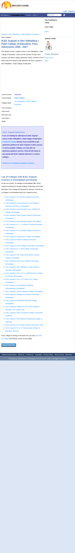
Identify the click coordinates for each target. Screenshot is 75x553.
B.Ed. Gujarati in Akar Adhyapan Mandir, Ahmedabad (23, 221)
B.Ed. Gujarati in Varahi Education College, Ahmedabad (24, 291)
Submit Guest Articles (9, 354)
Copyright (38, 354)
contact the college (9, 142)
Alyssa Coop (49, 57)
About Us (21, 354)
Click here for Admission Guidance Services (18, 163)
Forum (28, 15)
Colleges (4, 34)
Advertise (68, 354)
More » (35, 15)
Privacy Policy (48, 354)
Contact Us (30, 354)
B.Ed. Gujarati (19, 98)
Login (65, 11)
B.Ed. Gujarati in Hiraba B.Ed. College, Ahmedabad (22, 236)
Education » (5, 15)
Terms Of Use (59, 354)
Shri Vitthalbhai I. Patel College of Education (24, 34)
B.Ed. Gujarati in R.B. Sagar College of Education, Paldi (24, 325)
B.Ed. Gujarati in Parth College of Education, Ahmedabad (24, 246)
